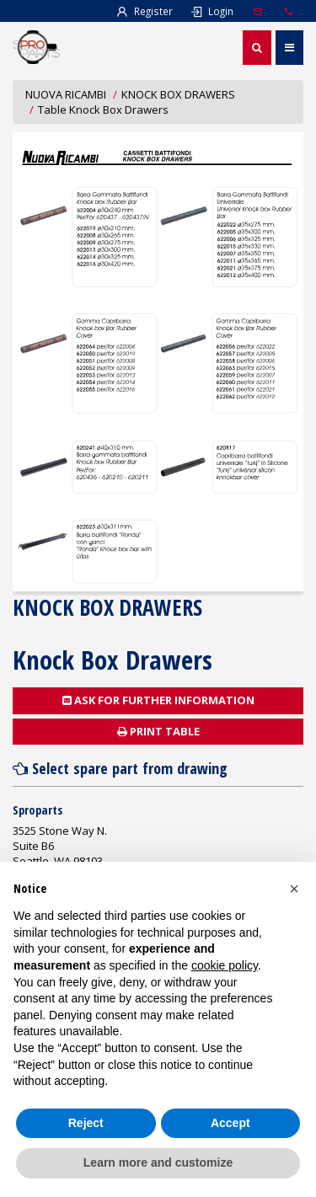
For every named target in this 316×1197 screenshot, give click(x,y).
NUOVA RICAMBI (65, 94)
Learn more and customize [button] (158, 1162)
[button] (294, 888)
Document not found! (158, 361)
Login (211, 11)
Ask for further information (158, 700)
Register (144, 11)
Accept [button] (230, 1123)
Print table (158, 731)
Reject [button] (86, 1123)
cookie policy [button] (224, 965)
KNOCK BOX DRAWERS (178, 94)
